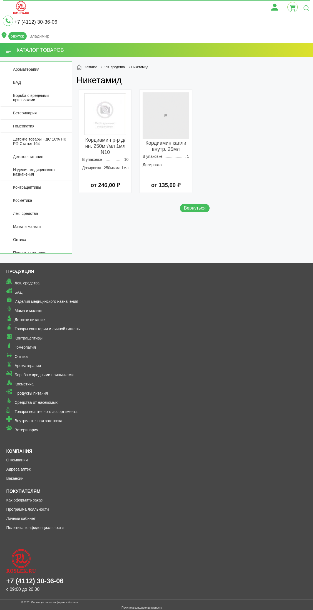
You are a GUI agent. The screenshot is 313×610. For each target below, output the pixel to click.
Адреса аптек (18, 469)
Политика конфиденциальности (35, 527)
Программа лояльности (27, 509)
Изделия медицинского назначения (33, 172)
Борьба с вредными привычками (31, 97)
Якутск (17, 36)
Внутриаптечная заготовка (39, 421)
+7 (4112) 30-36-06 (35, 22)
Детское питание (28, 156)
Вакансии (15, 478)
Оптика (19, 239)
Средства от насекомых (36, 402)
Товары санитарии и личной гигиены (48, 329)
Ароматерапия (26, 69)
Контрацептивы (27, 187)
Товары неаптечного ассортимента (46, 411)
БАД (17, 82)
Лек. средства (25, 213)
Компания (19, 451)
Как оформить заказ (24, 500)
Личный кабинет (21, 518)
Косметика (22, 200)
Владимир (39, 36)
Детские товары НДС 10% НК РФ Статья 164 (39, 141)
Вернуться (195, 208)
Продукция (20, 271)
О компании (17, 460)
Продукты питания (29, 252)
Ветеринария (25, 113)
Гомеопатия (23, 126)
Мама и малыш (27, 226)
